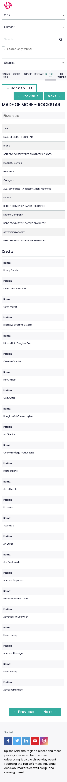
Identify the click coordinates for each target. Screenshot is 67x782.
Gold (16, 74)
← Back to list (19, 88)
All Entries (61, 75)
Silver (28, 74)
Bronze (39, 74)
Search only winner (19, 49)
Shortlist (50, 75)
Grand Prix (5, 75)
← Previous (27, 96)
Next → (54, 96)
